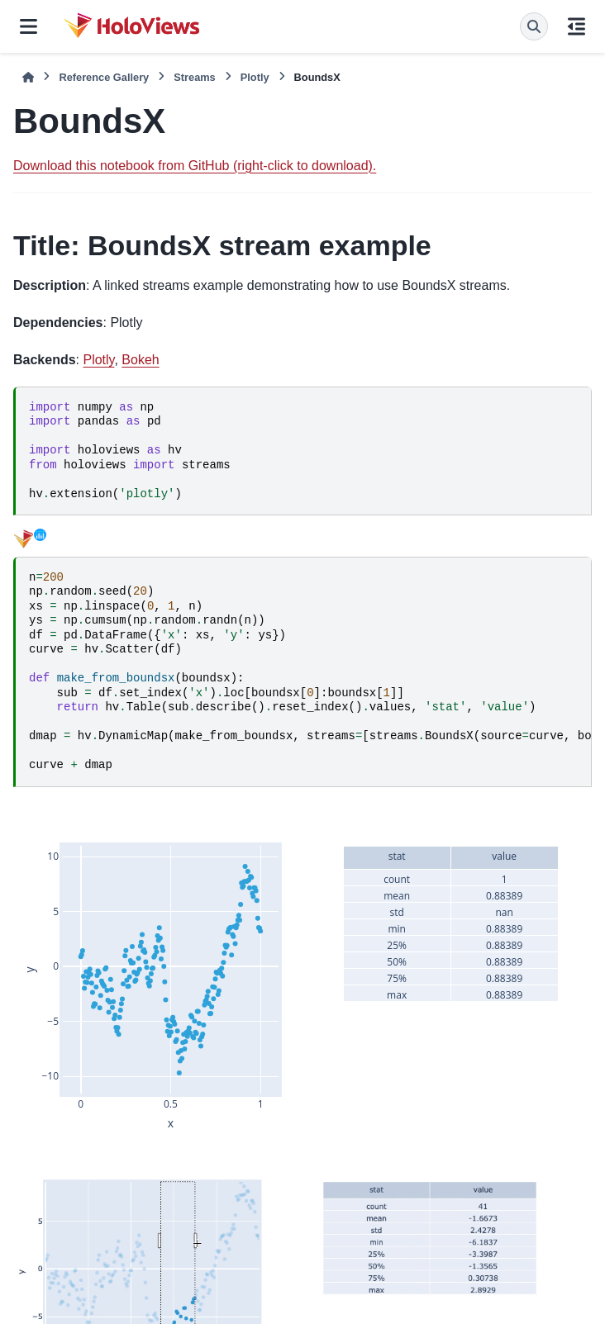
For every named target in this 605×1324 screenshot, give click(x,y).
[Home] (28, 77)
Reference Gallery (104, 77)
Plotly (255, 77)
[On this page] (576, 26)
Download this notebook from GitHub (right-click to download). (194, 166)
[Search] (534, 26)
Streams (195, 77)
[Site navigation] (28, 26)
